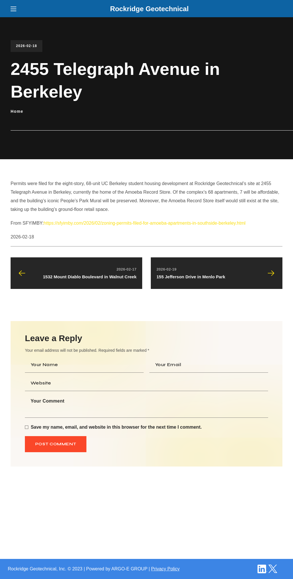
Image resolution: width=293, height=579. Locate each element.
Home (17, 111)
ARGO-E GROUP (129, 568)
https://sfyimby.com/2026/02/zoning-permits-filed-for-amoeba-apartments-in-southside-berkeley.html (145, 223)
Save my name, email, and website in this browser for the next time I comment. (116, 427)
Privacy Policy (165, 568)
